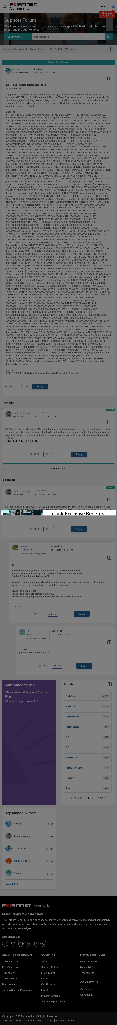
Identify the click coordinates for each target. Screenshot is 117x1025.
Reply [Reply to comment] (79, 454)
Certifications (49, 984)
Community (86, 994)
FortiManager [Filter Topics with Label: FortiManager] (73, 716)
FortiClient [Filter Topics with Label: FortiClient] (71, 706)
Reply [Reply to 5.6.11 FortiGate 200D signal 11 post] (40, 386)
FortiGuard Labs (11, 967)
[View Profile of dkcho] (16, 69)
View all (10, 884)
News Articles (88, 967)
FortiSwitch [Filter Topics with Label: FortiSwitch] (72, 757)
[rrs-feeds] (43, 944)
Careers (46, 978)
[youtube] (21, 944)
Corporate (86, 989)
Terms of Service (12, 1020)
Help (103, 6)
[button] (23, 386)
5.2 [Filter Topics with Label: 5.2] (67, 737)
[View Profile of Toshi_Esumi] (19, 413)
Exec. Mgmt (48, 972)
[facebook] (5, 944)
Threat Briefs (9, 978)
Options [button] (114, 49)
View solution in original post (21, 440)
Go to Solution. (62, 62)
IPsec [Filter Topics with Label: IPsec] (69, 788)
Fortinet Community (23, 7)
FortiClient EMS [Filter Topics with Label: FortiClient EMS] (74, 767)
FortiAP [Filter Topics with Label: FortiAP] (70, 778)
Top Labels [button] (109, 685)
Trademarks (87, 972)
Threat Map (9, 972)
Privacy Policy (34, 1020)
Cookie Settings (65, 1020)
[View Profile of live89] (23, 546)
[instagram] (36, 944)
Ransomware (9, 984)
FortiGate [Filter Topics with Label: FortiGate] (71, 696)
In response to (33, 554)
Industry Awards (50, 995)
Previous (77, 797)
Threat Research (11, 961)
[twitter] (13, 944)
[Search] (109, 36)
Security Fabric (49, 967)
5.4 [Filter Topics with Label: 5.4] (67, 747)
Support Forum (37, 49)
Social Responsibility (53, 1001)
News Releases (89, 961)
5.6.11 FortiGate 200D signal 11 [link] (63, 49)
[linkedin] (28, 944)
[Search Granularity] (18, 36)
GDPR (49, 1020)
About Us (46, 961)
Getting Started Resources (17, 990)
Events (45, 990)
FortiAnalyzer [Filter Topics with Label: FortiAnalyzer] (73, 727)
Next (100, 797)
